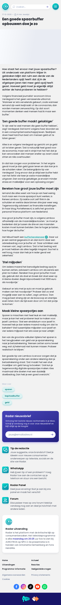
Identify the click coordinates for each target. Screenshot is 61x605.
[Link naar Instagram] (23, 586)
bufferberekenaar (34, 237)
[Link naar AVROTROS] (26, 599)
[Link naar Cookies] (30, 579)
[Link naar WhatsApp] (44, 586)
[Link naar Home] (16, 560)
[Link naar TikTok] (30, 586)
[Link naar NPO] (35, 599)
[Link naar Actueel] (45, 560)
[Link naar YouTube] (37, 586)
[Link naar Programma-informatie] (16, 569)
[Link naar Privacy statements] (45, 575)
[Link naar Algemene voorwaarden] (16, 575)
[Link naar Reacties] (45, 564)
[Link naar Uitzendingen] (16, 564)
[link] (8, 389)
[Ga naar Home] (5, 6)
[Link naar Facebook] (16, 586)
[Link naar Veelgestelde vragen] (45, 569)
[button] (47, 6)
